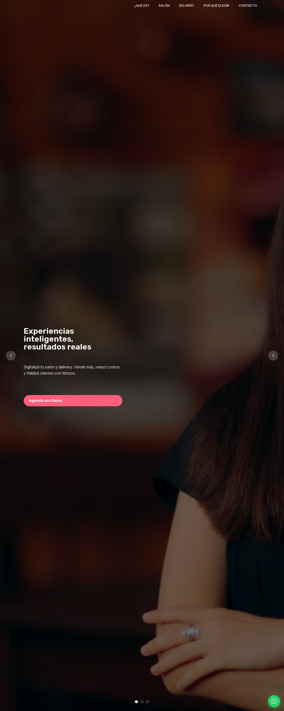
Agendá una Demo (45, 400)
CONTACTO (248, 5)
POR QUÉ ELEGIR (216, 5)
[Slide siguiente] (273, 356)
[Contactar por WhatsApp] (274, 701)
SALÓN (164, 5)
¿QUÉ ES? (141, 5)
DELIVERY (186, 5)
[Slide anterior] (11, 356)
